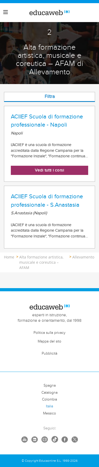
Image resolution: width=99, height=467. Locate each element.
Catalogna (49, 393)
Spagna (50, 385)
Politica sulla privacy (49, 333)
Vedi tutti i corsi (49, 170)
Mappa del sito (49, 341)
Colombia (49, 399)
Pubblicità (49, 353)
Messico (49, 413)
